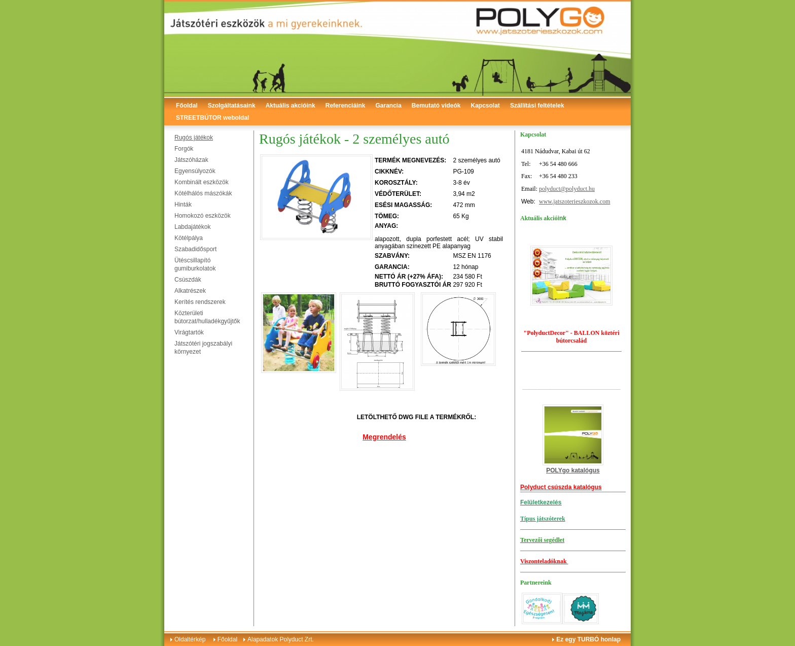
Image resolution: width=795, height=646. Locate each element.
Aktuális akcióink (290, 105)
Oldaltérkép (189, 639)
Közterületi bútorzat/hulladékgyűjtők (207, 317)
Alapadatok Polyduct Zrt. (280, 639)
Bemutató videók (436, 105)
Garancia (388, 105)
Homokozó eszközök (202, 215)
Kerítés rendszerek (200, 301)
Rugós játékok (193, 137)
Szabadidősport (195, 249)
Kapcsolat (485, 105)
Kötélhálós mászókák (203, 193)
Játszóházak (191, 159)
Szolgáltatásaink (232, 105)
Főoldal (187, 105)
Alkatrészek (190, 290)
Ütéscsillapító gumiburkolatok (194, 264)
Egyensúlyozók (194, 171)
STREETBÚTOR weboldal (212, 117)
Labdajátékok (192, 226)
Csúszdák (187, 279)
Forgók (183, 148)
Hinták (183, 204)
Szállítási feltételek (537, 105)
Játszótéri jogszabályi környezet (203, 347)
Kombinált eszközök (201, 182)
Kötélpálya (188, 238)
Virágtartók (189, 332)
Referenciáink (346, 105)
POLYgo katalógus (573, 470)
